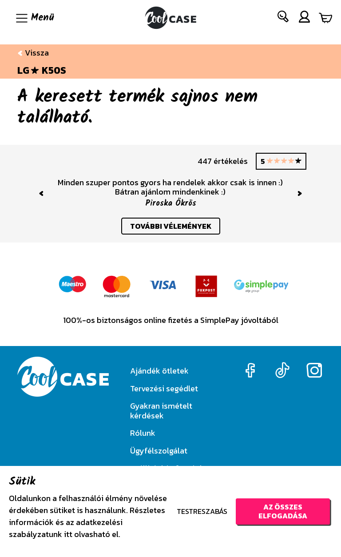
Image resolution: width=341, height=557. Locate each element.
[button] (283, 18)
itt (68, 534)
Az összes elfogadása (282, 511)
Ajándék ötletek (159, 371)
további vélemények (170, 226)
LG (23, 71)
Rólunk (142, 433)
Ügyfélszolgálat (158, 451)
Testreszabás (202, 511)
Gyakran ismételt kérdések (161, 411)
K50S (54, 71)
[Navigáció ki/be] (34, 18)
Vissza (33, 53)
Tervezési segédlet (164, 388)
